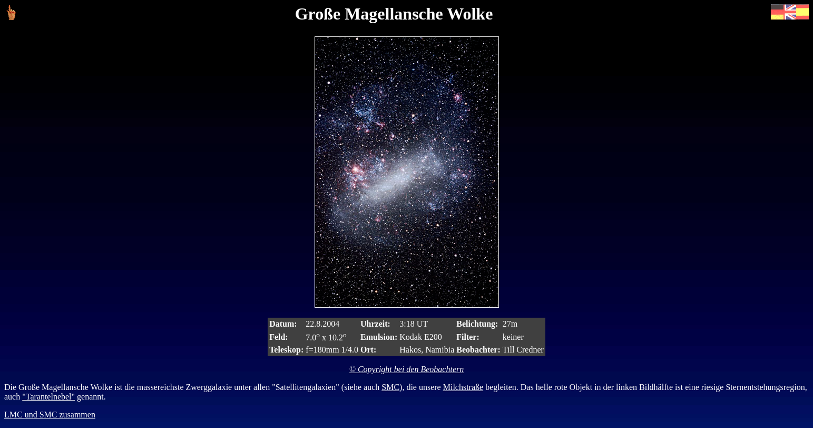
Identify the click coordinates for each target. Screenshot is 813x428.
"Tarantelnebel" (48, 396)
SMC (390, 387)
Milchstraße (463, 387)
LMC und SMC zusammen (49, 414)
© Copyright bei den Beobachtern (406, 369)
